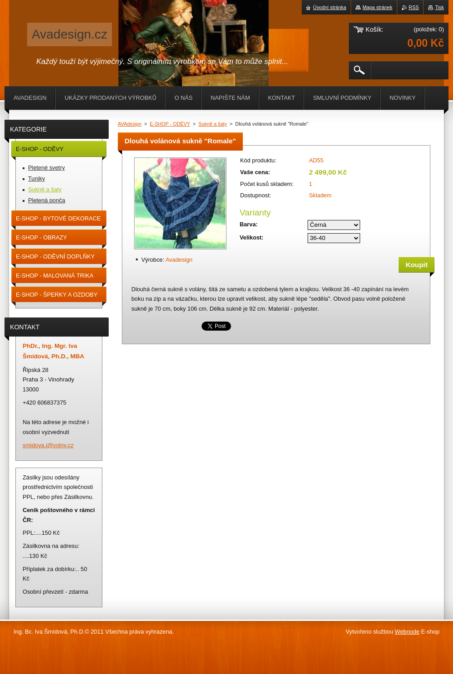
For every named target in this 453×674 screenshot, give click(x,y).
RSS (414, 7)
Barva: (249, 224)
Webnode (407, 631)
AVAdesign (129, 124)
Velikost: (252, 237)
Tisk (439, 7)
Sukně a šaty (212, 124)
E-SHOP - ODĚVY (170, 124)
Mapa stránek (377, 7)
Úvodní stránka (329, 7)
